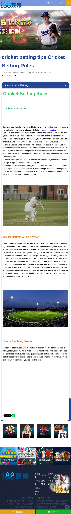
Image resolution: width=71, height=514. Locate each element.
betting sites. (58, 255)
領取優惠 (18, 512)
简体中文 (49, 3)
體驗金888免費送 (37, 491)
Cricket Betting (13, 73)
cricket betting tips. (49, 130)
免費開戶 (53, 512)
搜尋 (60, 3)
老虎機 (44, 475)
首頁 (3, 73)
